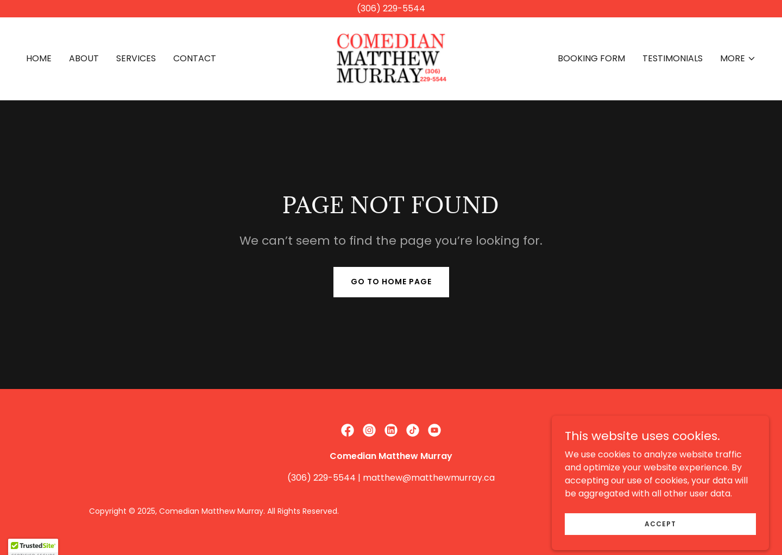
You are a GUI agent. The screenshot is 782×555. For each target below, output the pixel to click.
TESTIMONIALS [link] (672, 58)
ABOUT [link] (84, 58)
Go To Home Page (391, 281)
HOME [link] (39, 58)
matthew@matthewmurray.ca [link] (429, 477)
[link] (390, 58)
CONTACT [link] (194, 58)
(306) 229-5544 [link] (321, 477)
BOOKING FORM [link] (591, 58)
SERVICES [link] (136, 58)
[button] (738, 58)
